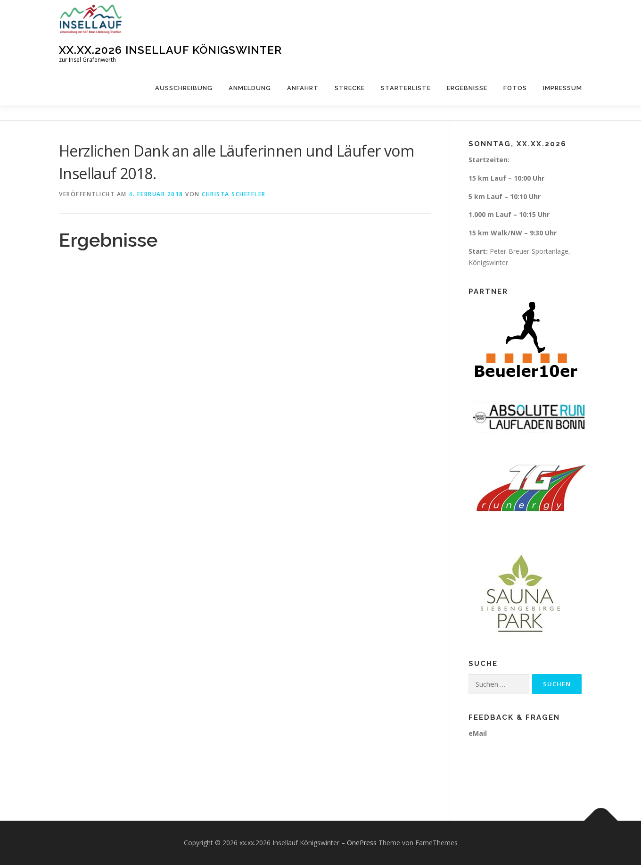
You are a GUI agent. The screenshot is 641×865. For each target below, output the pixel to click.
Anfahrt (303, 87)
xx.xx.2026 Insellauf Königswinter (170, 49)
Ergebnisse (467, 87)
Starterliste (406, 87)
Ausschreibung (184, 87)
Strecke (350, 87)
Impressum (562, 87)
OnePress (362, 842)
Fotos (515, 87)
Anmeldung (250, 87)
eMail (477, 733)
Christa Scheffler (234, 194)
